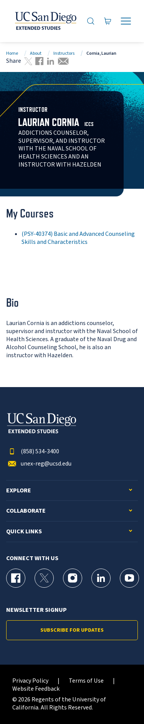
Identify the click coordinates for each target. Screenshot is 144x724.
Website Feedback (36, 689)
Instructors (63, 53)
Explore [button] (18, 491)
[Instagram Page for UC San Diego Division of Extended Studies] (72, 578)
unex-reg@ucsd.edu (38, 464)
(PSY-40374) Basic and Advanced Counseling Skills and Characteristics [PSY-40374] (78, 238)
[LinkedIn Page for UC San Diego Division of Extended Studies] (101, 578)
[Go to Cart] (107, 21)
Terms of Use (86, 681)
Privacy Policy (30, 681)
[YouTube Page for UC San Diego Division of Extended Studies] (129, 578)
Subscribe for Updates (72, 630)
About (35, 53)
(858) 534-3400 (32, 452)
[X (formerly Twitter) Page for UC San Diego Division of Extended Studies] (44, 578)
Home (12, 53)
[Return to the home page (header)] (45, 21)
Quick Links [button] (24, 532)
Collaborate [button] (26, 511)
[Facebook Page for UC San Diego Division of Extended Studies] (15, 578)
